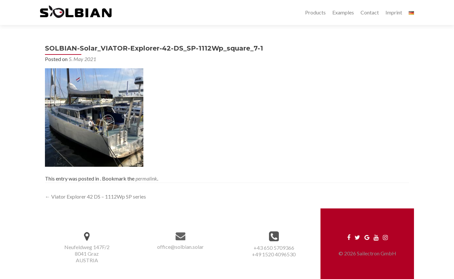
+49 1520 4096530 (274, 254)
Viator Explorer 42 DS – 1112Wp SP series (95, 196)
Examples (343, 12)
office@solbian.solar (180, 247)
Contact (370, 12)
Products (315, 12)
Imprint (393, 12)
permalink (146, 178)
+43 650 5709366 (274, 248)
